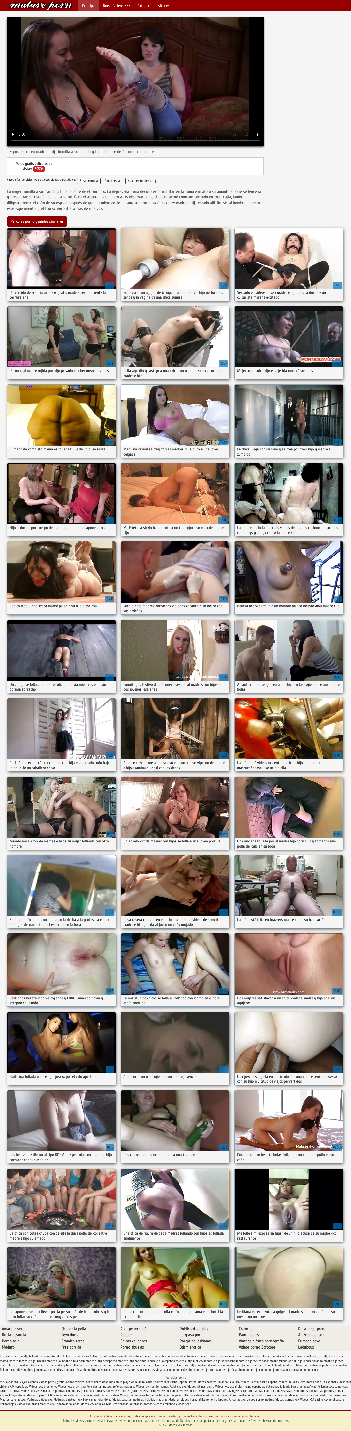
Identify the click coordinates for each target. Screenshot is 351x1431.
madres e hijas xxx (238, 1365)
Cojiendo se (18, 1395)
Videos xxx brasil (28, 1404)
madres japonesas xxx (37, 1370)
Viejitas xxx (82, 1382)
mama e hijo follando (228, 1370)
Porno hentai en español (246, 1395)
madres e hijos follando (267, 1365)
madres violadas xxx (158, 1370)
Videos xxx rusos (168, 1391)
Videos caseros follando (212, 1382)
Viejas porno (306, 1382)
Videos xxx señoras (276, 1395)
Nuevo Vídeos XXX (116, 5)
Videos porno (147, 1391)
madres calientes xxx (126, 1365)
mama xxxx (311, 1370)
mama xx (297, 1370)
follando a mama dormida (45, 1356)
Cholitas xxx (161, 1382)
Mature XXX (47, 1404)
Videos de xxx (288, 1382)
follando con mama (166, 1356)
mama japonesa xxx (277, 1370)
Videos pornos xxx (287, 1400)
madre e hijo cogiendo (132, 1361)
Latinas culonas (10, 1391)
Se (110, 1400)
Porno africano (199, 1400)
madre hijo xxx (333, 1361)
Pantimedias (113, 181)
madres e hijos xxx (295, 1365)
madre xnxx (45, 1365)
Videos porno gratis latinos (56, 1382)
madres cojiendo (151, 1365)
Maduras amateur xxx (68, 1400)
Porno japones (219, 1400)
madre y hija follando (68, 1365)
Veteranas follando (278, 1386)
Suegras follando (164, 1404)
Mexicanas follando (95, 1400)
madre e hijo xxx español (252, 1361)
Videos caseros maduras (128, 1400)
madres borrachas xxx (97, 1365)
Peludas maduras (156, 1400)
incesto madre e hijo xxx (279, 1356)
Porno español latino (183, 1382)
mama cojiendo (182, 1370)
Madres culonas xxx (13, 1400)
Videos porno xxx (82, 1391)
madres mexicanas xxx (102, 1370)
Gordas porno (323, 1391)
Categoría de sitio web (155, 5)
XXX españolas (19, 1386)
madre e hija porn (73, 1361)
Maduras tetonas (117, 1404)
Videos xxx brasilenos (43, 1386)
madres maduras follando (69, 1370)
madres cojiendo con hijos (179, 1365)
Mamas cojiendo (36, 1395)
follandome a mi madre (194, 1356)
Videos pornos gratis (124, 1391)
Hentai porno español (264, 1382)
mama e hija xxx (203, 1370)
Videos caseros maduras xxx (294, 1391)
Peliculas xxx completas (332, 1386)
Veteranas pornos (140, 1404)
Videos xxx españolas (229, 1386)
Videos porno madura (260, 1400)
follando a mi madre (76, 1356)
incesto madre (253, 1356)
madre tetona (28, 1365)
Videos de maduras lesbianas (139, 1395)
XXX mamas (55, 1395)
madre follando (313, 1361)
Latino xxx (322, 1400)
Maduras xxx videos (106, 1395)
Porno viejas (8, 1404)
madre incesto (9, 1365)
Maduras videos (178, 1400)
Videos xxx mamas (41, 5)
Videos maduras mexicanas (212, 1395)
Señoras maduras (124, 1386)
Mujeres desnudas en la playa (110, 1382)
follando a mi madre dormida (108, 1356)
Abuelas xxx (102, 1391)
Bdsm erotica (89, 181)
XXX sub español (325, 1382)
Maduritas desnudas (332, 1395)
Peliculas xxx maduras (78, 1395)
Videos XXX (307, 1400)
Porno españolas (255, 1386)
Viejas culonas (29, 1382)
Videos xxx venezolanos (36, 1391)
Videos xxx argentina (72, 1386)
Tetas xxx (247, 1391)
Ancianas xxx (237, 1400)
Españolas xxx (61, 1391)
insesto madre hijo (48, 1361)
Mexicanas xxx (9, 1382)
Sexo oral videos (239, 1382)
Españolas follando (67, 1404)
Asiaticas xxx (178, 1386)
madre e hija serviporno (101, 1361)
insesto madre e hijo (22, 1361)
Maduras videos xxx (40, 1400)
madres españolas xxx (323, 1365)
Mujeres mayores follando (176, 1395)
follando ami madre (140, 1356)
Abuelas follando (141, 1382)
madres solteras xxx (131, 1370)
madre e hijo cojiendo (161, 1361)
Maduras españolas (303, 1386)
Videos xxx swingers (226, 1391)
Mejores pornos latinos (303, 1395)
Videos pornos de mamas (152, 1386)
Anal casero (336, 1400)
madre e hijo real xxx (189, 1361)
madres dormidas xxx (211, 1365)
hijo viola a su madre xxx (226, 1356)
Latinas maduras (264, 1391)
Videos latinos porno (200, 1386)
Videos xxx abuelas (93, 1404)
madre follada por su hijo (286, 1361)
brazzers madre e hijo (14, 1356)
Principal (89, 5)
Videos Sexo (183, 1404)
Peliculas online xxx (99, 1386)
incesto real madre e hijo (312, 1356)
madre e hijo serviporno (219, 1361)
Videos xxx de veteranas (196, 1391)
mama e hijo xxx (253, 1370)
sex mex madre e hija (143, 181)
